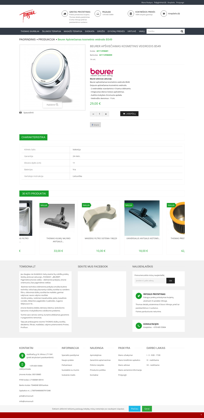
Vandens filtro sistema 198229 (123, 238)
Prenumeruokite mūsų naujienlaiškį (149, 275)
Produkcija (46, 39)
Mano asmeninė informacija (130, 370)
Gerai (147, 408)
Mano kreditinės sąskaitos (129, 360)
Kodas (92, 51)
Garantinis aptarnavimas (100, 360)
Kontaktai (94, 375)
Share (95, 125)
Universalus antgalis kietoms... (166, 238)
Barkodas (94, 55)
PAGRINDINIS (27, 39)
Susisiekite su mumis (70, 370)
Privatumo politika (98, 370)
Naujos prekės (68, 360)
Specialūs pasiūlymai (70, 355)
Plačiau (134, 408)
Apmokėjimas (95, 355)
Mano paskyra (147, 2)
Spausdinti (28, 112)
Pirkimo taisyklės (97, 365)
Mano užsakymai (125, 355)
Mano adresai (124, 365)
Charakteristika (33, 137)
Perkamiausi (67, 365)
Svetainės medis (68, 375)
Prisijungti (180, 2)
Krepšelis (171, 2)
